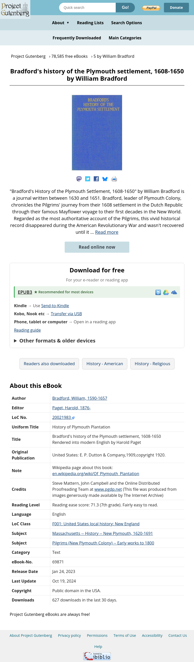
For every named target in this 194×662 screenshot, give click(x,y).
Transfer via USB (66, 313)
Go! (125, 7)
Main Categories (125, 38)
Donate (176, 7)
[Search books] (87, 7)
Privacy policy (69, 635)
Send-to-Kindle (55, 305)
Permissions (97, 635)
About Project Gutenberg (31, 635)
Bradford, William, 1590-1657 (79, 398)
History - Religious (152, 363)
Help (98, 646)
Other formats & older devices (57, 341)
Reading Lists (90, 22)
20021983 (63, 417)
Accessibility (152, 635)
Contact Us (177, 635)
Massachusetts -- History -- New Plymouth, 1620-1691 (102, 533)
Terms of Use (124, 635)
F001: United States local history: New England (95, 524)
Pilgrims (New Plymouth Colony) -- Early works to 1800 (103, 543)
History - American (104, 363)
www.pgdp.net (108, 489)
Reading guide (27, 330)
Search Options (126, 22)
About (60, 23)
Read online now (97, 247)
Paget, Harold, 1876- (71, 408)
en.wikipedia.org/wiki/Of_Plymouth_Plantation (95, 473)
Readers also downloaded (49, 363)
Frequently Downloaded (77, 38)
